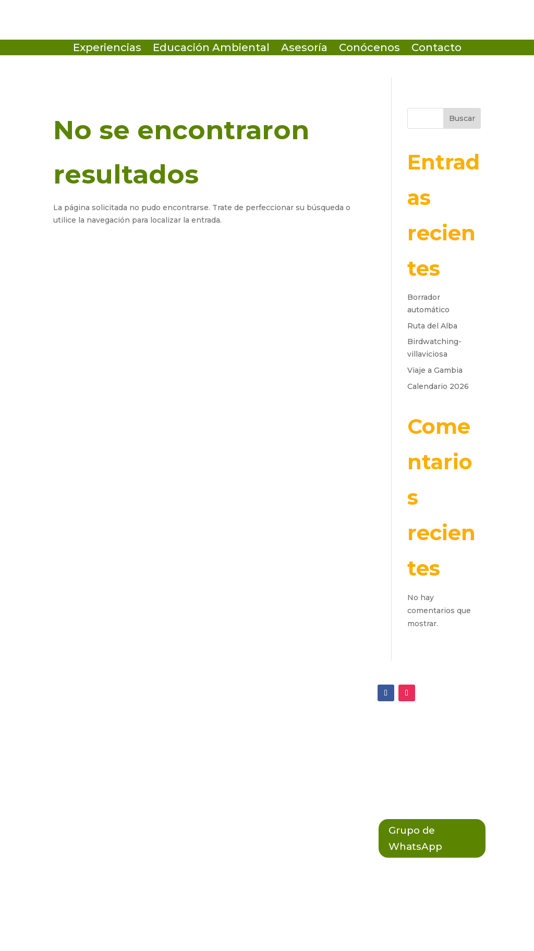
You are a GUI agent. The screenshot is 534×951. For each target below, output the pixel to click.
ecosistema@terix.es (95, 734)
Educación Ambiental (211, 49)
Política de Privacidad (254, 734)
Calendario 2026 (438, 386)
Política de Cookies (248, 756)
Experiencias (107, 49)
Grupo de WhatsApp (418, 840)
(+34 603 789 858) (88, 778)
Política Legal (235, 777)
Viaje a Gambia (435, 370)
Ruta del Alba (432, 326)
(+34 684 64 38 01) (89, 756)
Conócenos (369, 49)
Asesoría (304, 49)
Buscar (462, 118)
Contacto (436, 49)
